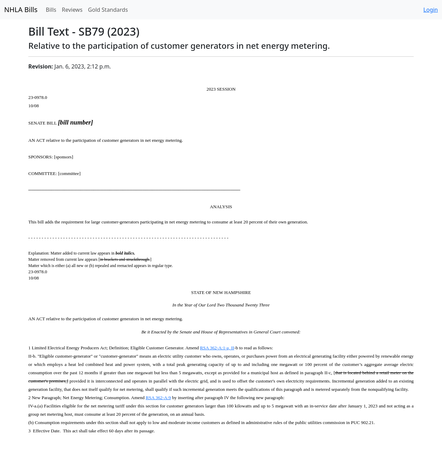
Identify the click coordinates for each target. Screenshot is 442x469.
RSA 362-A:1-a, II (217, 347)
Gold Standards (108, 9)
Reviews (72, 9)
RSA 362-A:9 (158, 397)
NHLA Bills (21, 9)
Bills (51, 9)
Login (430, 9)
